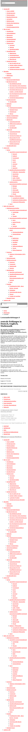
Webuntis (6, 407)
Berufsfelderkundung (15, 83)
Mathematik (16, 192)
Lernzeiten (9, 19)
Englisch (15, 156)
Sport (11, 204)
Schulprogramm (11, 13)
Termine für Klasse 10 (15, 135)
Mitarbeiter (10, 37)
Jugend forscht (16, 222)
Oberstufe (9, 129)
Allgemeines (13, 53)
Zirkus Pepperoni (17, 250)
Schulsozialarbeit (11, 39)
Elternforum (13, 59)
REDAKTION (7, 434)
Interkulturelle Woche (15, 292)
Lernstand (12, 125)
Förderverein (10, 43)
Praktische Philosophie (19, 202)
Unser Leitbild (10, 11)
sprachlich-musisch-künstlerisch (18, 152)
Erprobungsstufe (11, 99)
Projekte (9, 284)
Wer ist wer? (7, 29)
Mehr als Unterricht (9, 206)
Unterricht (6, 148)
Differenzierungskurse (16, 123)
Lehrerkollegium (11, 33)
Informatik (15, 190)
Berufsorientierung (12, 81)
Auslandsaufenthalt (15, 121)
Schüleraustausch (11, 260)
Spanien (12, 268)
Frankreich (12, 264)
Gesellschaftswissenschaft (17, 274)
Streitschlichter (17, 234)
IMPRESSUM (7, 428)
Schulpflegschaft (11, 51)
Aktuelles (6, 71)
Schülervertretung (11, 61)
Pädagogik (15, 176)
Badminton (16, 238)
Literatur (15, 164)
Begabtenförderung (12, 17)
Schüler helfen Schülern (16, 65)
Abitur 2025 (7, 397)
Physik (14, 194)
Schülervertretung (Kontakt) (17, 69)
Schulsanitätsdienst (18, 232)
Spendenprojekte (14, 49)
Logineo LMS (7, 300)
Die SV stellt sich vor (15, 63)
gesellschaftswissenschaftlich (17, 170)
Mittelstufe (10, 119)
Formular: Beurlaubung (10, 405)
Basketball (15, 240)
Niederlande (13, 266)
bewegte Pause (14, 109)
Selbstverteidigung (18, 246)
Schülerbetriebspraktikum (17, 97)
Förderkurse (13, 111)
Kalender (9, 73)
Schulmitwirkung (14, 55)
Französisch (16, 158)
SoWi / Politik (16, 178)
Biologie (15, 186)
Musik (14, 166)
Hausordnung (13, 133)
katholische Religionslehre (20, 200)
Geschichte (16, 174)
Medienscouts (10, 21)
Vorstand (12, 45)
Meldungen (10, 75)
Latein (14, 162)
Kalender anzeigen (22, 391)
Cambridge (15, 212)
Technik (15, 226)
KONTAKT (6, 426)
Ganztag (9, 105)
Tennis (14, 248)
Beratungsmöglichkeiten (13, 79)
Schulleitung (10, 31)
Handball (15, 242)
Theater (15, 216)
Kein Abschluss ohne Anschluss (18, 85)
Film (14, 214)
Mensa (11, 113)
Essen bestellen (8, 403)
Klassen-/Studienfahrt (12, 115)
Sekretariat (10, 35)
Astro (14, 220)
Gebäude (9, 103)
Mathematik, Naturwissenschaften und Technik (16, 278)
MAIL (5, 430)
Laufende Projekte (14, 67)
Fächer (8, 150)
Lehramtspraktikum (12, 117)
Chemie (15, 188)
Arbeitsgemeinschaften (16, 107)
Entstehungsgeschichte (13, 27)
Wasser (12, 294)
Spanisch (15, 168)
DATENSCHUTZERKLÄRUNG (11, 432)
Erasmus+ (9, 252)
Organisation (7, 77)
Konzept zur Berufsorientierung (18, 87)
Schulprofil (6, 9)
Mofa (14, 224)
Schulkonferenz (11, 41)
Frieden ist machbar (15, 296)
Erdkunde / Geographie (19, 172)
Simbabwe (12, 290)
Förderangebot (11, 15)
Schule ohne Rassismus (13, 23)
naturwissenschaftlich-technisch (18, 218)
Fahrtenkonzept (11, 258)
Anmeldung (10, 25)
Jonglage (15, 244)
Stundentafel (13, 101)
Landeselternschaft (15, 57)
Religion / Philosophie (15, 196)
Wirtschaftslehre (17, 180)
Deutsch (15, 154)
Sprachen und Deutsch (16, 272)
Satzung (12, 47)
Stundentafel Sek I (11, 145)
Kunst (14, 160)
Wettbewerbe (10, 270)
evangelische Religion (18, 198)
